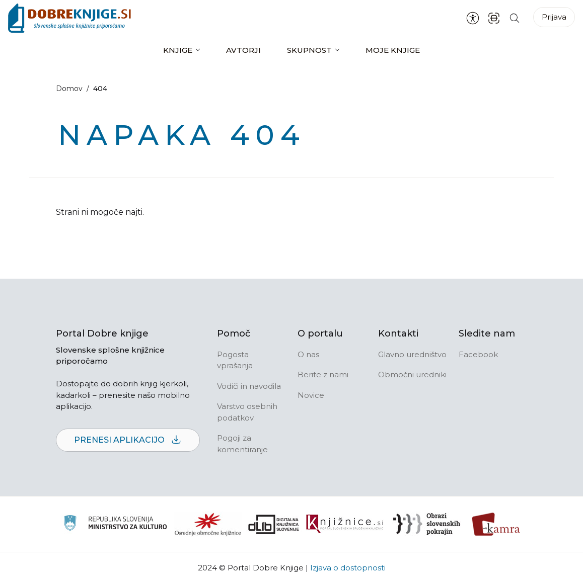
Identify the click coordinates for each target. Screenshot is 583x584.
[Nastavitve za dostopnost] (473, 18)
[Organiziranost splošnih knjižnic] (208, 524)
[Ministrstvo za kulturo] (115, 524)
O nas (308, 354)
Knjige (177, 50)
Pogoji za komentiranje (242, 443)
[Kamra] (496, 524)
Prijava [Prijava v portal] (554, 17)
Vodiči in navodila (249, 386)
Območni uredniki (412, 374)
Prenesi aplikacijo (128, 440)
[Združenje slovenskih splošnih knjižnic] (345, 524)
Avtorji (243, 50)
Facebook (478, 354)
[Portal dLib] (274, 524)
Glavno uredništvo (412, 354)
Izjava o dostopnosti (348, 567)
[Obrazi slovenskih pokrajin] (426, 524)
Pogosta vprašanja (235, 360)
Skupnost (309, 50)
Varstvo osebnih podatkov (247, 412)
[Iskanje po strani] (514, 18)
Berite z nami (323, 374)
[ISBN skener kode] (494, 18)
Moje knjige (393, 50)
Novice (311, 395)
